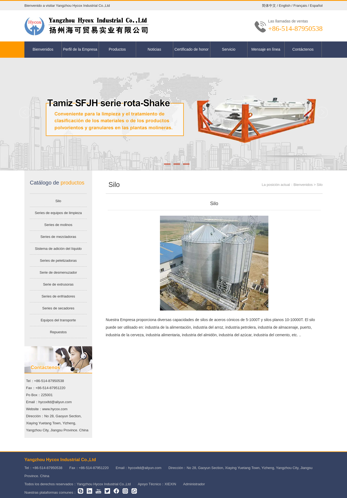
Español (316, 6)
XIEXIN (170, 484)
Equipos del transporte (58, 320)
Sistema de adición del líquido (58, 249)
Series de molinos (58, 225)
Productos (117, 49)
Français (300, 6)
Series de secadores (58, 308)
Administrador (194, 484)
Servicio (229, 49)
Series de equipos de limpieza (58, 213)
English (285, 6)
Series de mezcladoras (58, 237)
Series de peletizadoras (58, 260)
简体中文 (269, 6)
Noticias (154, 49)
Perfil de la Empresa (80, 49)
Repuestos (58, 332)
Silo (58, 201)
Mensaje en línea (265, 49)
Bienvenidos (43, 49)
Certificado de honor (191, 49)
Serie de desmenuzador (58, 272)
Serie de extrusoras (58, 284)
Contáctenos (303, 49)
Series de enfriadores (58, 296)
